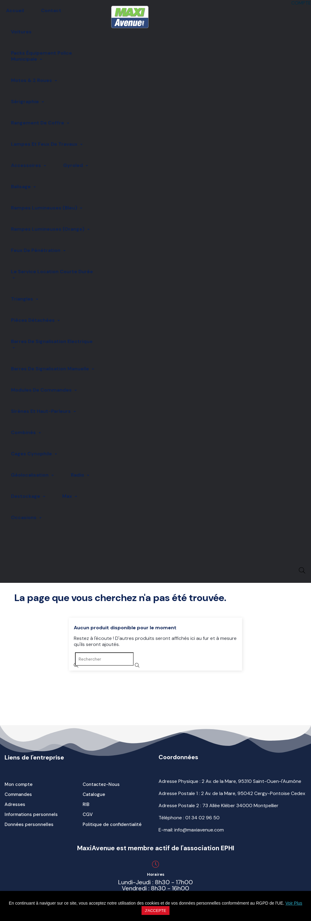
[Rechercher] (104, 659)
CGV (88, 814)
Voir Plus (293, 903)
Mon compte (18, 784)
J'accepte (155, 910)
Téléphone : (189, 817)
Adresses (15, 804)
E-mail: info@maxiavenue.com (191, 830)
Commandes (18, 794)
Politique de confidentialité (112, 824)
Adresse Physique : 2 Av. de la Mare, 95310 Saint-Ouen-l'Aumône (230, 781)
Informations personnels (31, 814)
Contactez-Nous (101, 784)
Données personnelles (29, 824)
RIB (86, 804)
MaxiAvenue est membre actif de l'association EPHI (155, 848)
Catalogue (94, 794)
